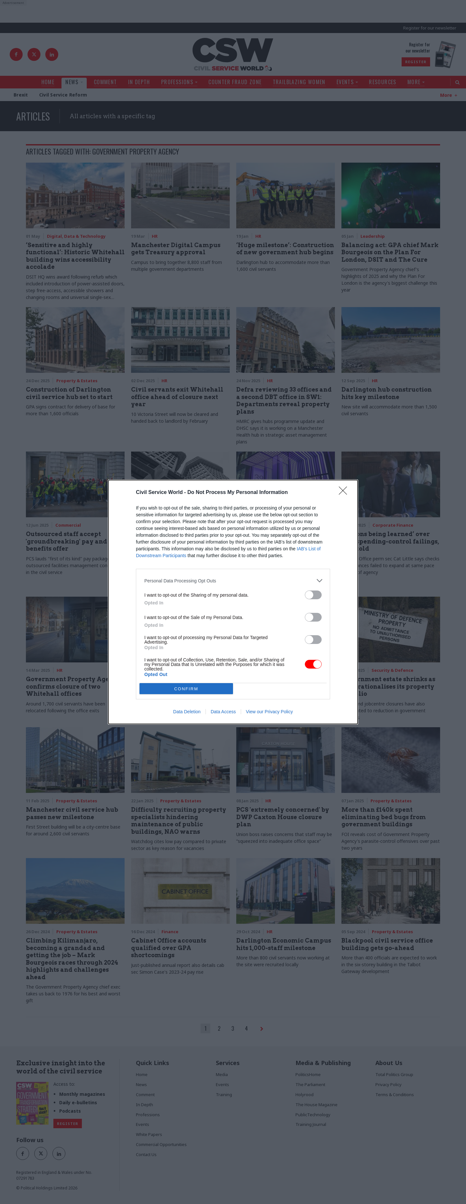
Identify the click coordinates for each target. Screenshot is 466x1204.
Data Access (223, 711)
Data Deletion (187, 711)
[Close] (345, 493)
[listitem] (233, 580)
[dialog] (233, 602)
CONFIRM (186, 688)
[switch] (313, 595)
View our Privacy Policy (269, 711)
